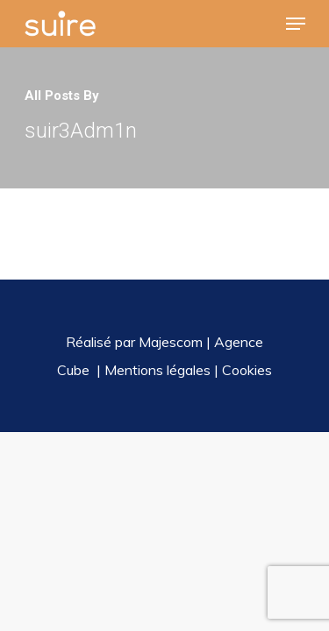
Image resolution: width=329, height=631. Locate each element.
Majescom (171, 342)
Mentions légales (157, 370)
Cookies (247, 370)
